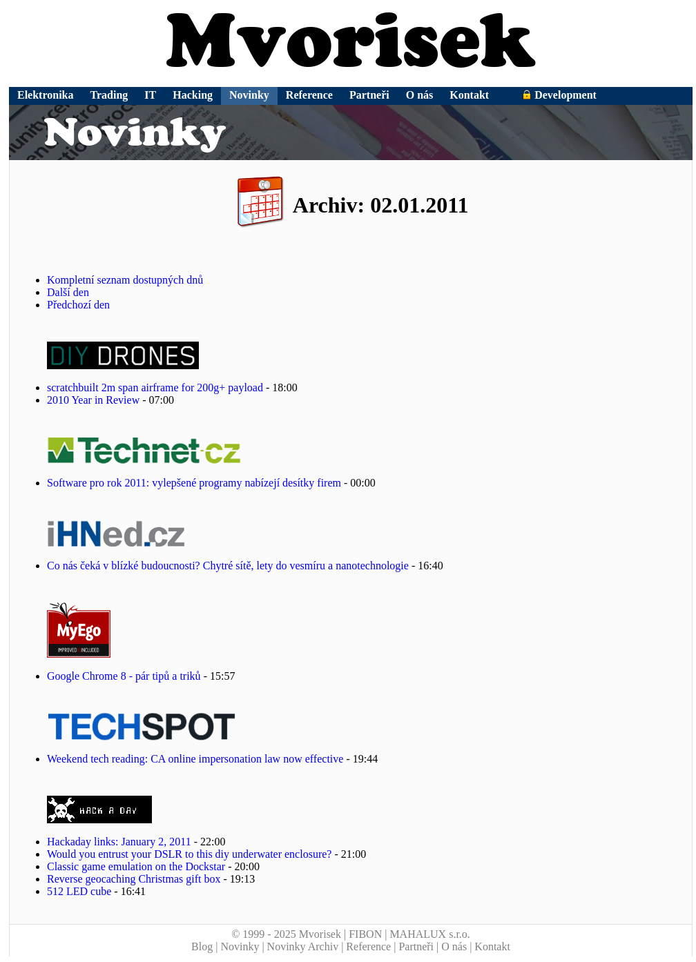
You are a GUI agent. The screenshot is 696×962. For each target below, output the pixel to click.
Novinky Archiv (303, 946)
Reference (309, 95)
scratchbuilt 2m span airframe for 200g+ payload (155, 387)
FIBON (365, 934)
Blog (202, 946)
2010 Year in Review (93, 400)
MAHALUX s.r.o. (429, 934)
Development (559, 95)
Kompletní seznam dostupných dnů (125, 280)
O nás (420, 95)
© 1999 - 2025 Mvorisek (286, 934)
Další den (68, 292)
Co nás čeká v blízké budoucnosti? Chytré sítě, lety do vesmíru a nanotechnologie (228, 565)
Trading (109, 95)
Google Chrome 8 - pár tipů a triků (124, 676)
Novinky (249, 95)
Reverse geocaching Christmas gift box (134, 879)
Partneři (369, 95)
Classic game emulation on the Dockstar (136, 866)
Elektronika (45, 95)
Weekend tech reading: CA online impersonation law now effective (195, 759)
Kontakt (469, 95)
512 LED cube (79, 891)
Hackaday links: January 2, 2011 (119, 841)
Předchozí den (78, 305)
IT (150, 95)
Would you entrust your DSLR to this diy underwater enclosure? (189, 854)
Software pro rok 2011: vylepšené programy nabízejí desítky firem (195, 483)
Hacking (193, 95)
